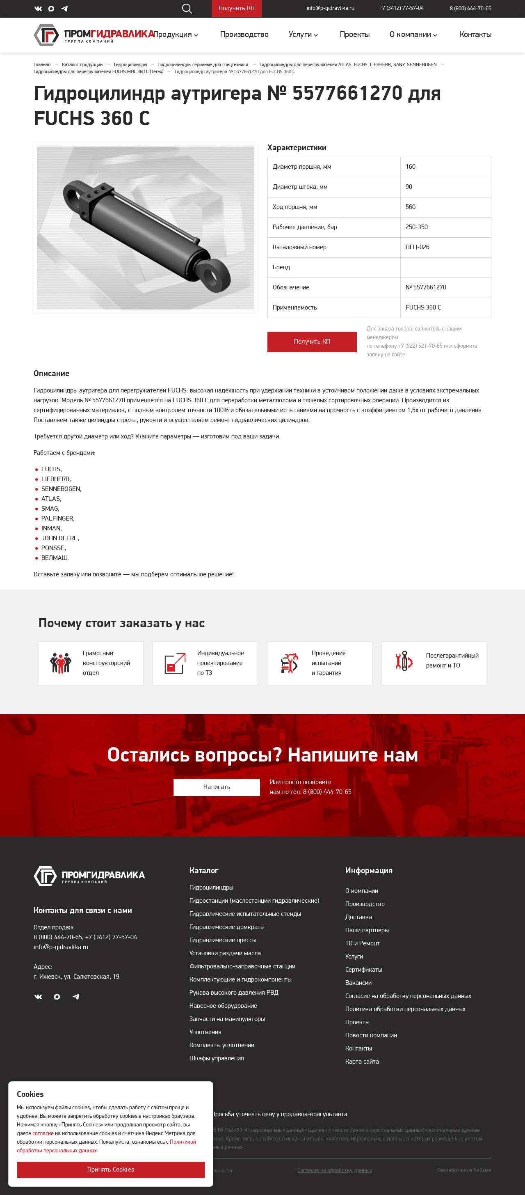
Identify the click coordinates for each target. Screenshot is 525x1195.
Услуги (354, 957)
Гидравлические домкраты (227, 927)
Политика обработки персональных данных (405, 1009)
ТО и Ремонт (362, 943)
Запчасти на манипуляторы (227, 1019)
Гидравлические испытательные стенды (245, 914)
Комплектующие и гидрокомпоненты (240, 980)
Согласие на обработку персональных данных (408, 996)
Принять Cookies (110, 1170)
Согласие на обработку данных (334, 1170)
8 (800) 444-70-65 (470, 9)
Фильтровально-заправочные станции (242, 966)
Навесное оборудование (223, 1006)
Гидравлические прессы (222, 940)
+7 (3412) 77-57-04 (401, 9)
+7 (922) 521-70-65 (420, 346)
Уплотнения (205, 1032)
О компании (361, 891)
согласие (43, 1134)
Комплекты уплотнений (221, 1045)
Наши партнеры (367, 930)
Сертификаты (363, 970)
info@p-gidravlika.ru (329, 9)
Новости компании (371, 1035)
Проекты (357, 1022)
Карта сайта (362, 1062)
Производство (365, 904)
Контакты (358, 1049)
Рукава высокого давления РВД (233, 993)
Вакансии (358, 983)
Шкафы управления (216, 1058)
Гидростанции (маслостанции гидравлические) (254, 901)
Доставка (358, 917)
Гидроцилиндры (211, 888)
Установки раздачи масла (225, 953)
